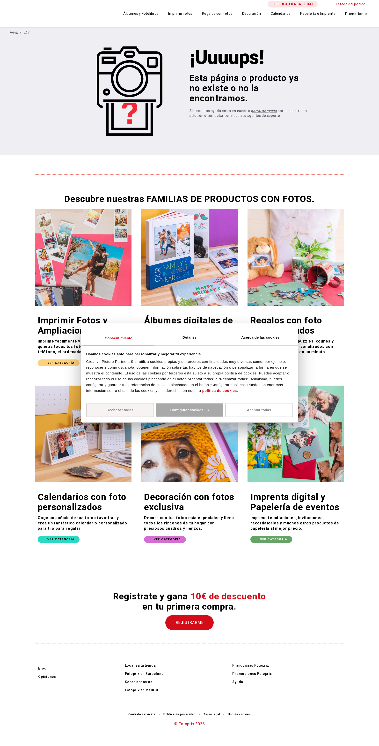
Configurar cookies (189, 410)
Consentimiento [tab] (118, 338)
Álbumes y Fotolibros (141, 13)
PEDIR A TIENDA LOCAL (294, 4)
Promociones (356, 14)
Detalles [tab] (189, 337)
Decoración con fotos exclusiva (189, 502)
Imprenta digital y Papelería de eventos (294, 502)
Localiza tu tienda (140, 665)
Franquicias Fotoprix (250, 665)
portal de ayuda (264, 111)
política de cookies (219, 390)
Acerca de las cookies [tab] (260, 337)
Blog (42, 668)
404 (26, 33)
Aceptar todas (259, 410)
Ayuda (237, 682)
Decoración (251, 13)
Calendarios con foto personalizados (82, 502)
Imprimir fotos (180, 13)
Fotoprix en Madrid (141, 690)
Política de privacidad (179, 714)
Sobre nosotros (139, 682)
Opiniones (47, 677)
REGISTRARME (190, 622)
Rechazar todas (120, 410)
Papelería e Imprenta (317, 13)
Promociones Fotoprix (252, 674)
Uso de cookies (239, 714)
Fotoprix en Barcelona (144, 674)
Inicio (14, 33)
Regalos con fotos (217, 13)
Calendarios (281, 13)
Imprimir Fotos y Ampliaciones (73, 325)
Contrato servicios (142, 714)
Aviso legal (212, 714)
